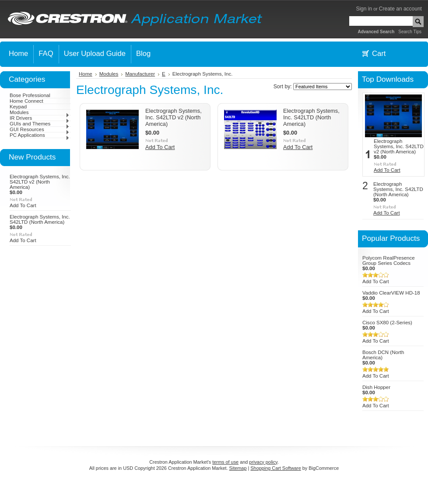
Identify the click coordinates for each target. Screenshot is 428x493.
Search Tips (409, 31)
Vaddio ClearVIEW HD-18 (391, 292)
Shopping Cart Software (275, 468)
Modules (40, 112)
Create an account (400, 9)
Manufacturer (140, 73)
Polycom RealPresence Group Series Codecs (388, 260)
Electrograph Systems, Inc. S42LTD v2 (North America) (40, 182)
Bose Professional (30, 95)
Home (85, 73)
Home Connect (26, 101)
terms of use (225, 462)
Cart (379, 53)
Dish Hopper (376, 387)
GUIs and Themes (40, 123)
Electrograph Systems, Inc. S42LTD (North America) (40, 219)
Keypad (18, 106)
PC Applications (40, 135)
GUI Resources (40, 129)
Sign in (364, 9)
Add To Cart (23, 205)
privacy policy (263, 462)
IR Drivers (40, 118)
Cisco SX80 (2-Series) (387, 322)
